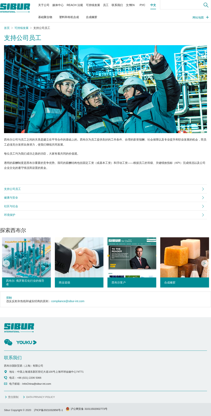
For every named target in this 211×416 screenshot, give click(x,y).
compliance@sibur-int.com (67, 301)
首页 (7, 28)
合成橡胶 (91, 17)
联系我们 (117, 5)
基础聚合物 (45, 17)
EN (133, 5)
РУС (142, 5)
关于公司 (43, 5)
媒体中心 (58, 5)
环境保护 (9, 214)
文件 (128, 5)
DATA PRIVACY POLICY (40, 397)
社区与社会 (11, 206)
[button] (6, 263)
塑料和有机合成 (69, 17)
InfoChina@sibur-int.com (36, 383)
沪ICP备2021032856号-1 (48, 410)
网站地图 (198, 17)
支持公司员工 (12, 189)
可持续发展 (93, 5)
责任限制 (13, 397)
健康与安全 (11, 197)
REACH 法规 (75, 5)
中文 (153, 5)
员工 (106, 5)
